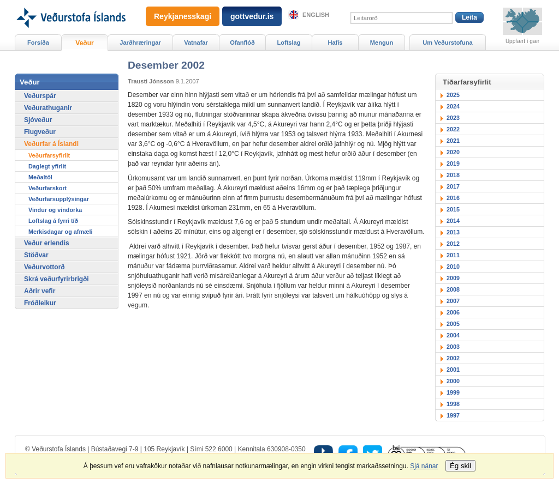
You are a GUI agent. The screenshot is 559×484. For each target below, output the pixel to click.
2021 (453, 140)
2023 (453, 117)
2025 (453, 95)
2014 (453, 220)
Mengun (381, 42)
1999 (453, 392)
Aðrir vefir (39, 291)
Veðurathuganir (48, 108)
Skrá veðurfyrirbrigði (56, 279)
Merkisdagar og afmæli (60, 231)
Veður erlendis (46, 243)
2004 (453, 335)
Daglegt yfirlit (47, 166)
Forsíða (38, 42)
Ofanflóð (242, 42)
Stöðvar (36, 255)
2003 (453, 346)
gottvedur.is (251, 16)
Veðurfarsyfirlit (49, 155)
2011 (453, 255)
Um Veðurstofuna (447, 42)
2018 (453, 175)
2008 (453, 289)
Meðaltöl (40, 177)
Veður (84, 43)
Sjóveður (38, 120)
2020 (453, 152)
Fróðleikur (40, 303)
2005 (453, 323)
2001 (453, 369)
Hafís (335, 42)
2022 (453, 129)
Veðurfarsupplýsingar (58, 199)
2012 (453, 243)
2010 (453, 266)
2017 (453, 186)
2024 (453, 106)
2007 (453, 301)
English (315, 14)
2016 (453, 198)
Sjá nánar (424, 466)
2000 (453, 381)
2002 (453, 358)
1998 (453, 404)
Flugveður (40, 132)
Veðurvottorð (44, 267)
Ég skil (460, 466)
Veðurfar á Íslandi (51, 144)
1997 (453, 415)
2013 (453, 232)
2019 (453, 163)
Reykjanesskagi (182, 16)
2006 (453, 312)
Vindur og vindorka (55, 210)
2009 (453, 278)
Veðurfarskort (47, 188)
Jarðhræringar (140, 42)
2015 (453, 209)
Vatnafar (196, 42)
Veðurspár (40, 96)
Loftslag (289, 42)
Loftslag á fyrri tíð (53, 220)
